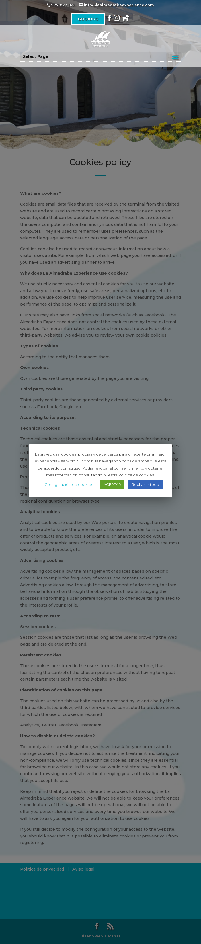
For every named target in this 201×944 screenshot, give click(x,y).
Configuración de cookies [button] (68, 484)
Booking (88, 19)
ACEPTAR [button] (112, 484)
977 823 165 (62, 5)
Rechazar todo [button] (145, 484)
